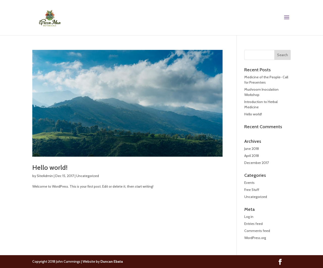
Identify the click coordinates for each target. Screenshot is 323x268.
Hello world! (50, 167)
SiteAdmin (45, 176)
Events (249, 182)
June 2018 (251, 148)
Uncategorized (87, 176)
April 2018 (251, 155)
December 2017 (256, 162)
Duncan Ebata (111, 261)
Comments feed (257, 230)
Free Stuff (251, 189)
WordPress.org (255, 238)
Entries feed (253, 223)
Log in (248, 216)
